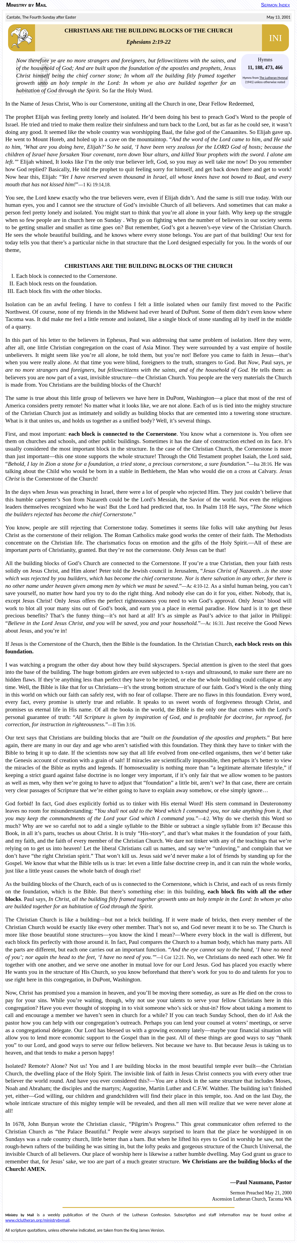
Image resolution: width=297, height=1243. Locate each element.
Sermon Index (275, 5)
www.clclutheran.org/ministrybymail (37, 1220)
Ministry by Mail (26, 5)
